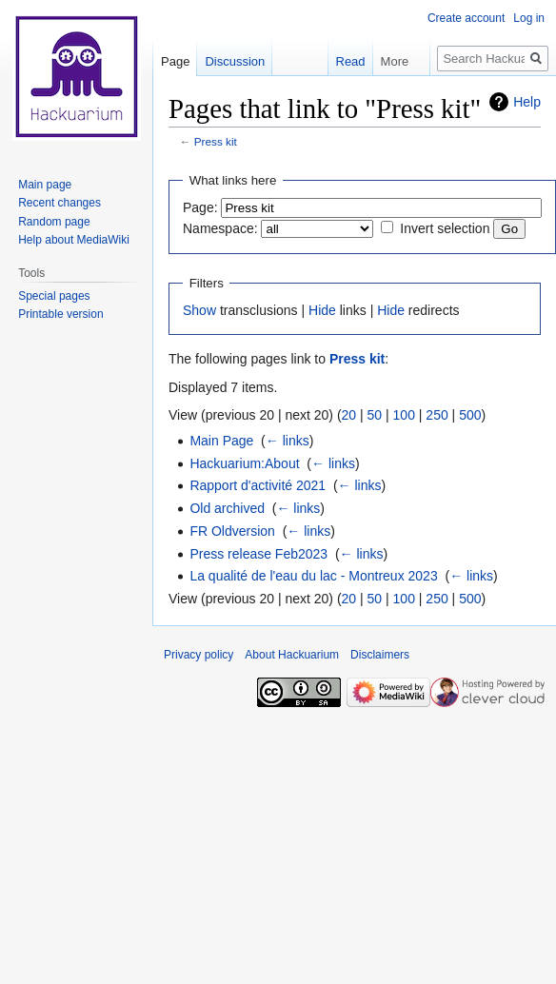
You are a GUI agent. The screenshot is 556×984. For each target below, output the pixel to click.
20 (349, 415)
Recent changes (59, 202)
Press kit (215, 141)
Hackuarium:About (244, 463)
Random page (53, 221)
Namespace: (220, 228)
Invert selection (444, 228)
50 (375, 415)
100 (404, 415)
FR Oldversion (231, 531)
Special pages (53, 296)
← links (287, 440)
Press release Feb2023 (258, 553)
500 (470, 415)
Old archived (227, 508)
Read (340, 61)
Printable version (60, 314)
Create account (466, 18)
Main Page (221, 440)
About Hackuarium (292, 654)
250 (436, 415)
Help (527, 101)
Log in (529, 18)
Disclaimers (379, 654)
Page (175, 61)
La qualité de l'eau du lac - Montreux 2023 (313, 575)
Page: (200, 207)
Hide (322, 310)
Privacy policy (198, 654)
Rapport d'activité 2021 (257, 485)
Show (199, 310)
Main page (44, 184)
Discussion (235, 61)
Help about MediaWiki (73, 239)
